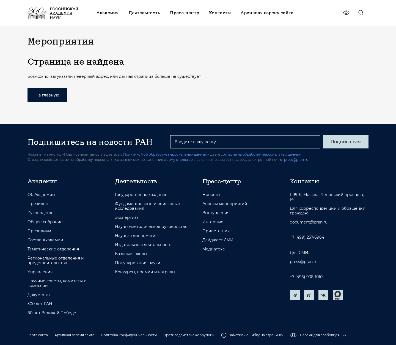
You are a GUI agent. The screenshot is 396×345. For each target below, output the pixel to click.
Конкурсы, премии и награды (145, 272)
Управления (40, 272)
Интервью (212, 222)
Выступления (215, 213)
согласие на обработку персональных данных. (261, 154)
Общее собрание (45, 222)
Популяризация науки (137, 263)
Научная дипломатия (136, 235)
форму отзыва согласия (184, 160)
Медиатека (213, 249)
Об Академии (41, 194)
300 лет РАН (40, 304)
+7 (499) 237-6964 (307, 237)
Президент (39, 204)
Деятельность (136, 181)
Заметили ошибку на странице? (252, 335)
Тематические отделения (53, 249)
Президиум (39, 231)
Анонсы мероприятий (224, 204)
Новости (211, 194)
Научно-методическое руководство (151, 226)
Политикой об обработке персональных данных (165, 154)
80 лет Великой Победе (52, 313)
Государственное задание (141, 194)
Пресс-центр (221, 181)
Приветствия (216, 231)
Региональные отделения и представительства (56, 260)
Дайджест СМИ (217, 240)
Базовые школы (131, 254)
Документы (39, 294)
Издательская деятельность (143, 244)
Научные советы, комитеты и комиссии (57, 283)
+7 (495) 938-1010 (306, 277)
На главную (47, 95)
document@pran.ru (309, 222)
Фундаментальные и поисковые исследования (147, 206)
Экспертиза (127, 217)
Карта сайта (38, 335)
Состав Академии (45, 240)
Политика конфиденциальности (129, 335)
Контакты (304, 181)
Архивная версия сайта (74, 335)
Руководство (41, 213)
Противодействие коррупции (189, 335)
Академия (42, 181)
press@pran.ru (296, 160)
